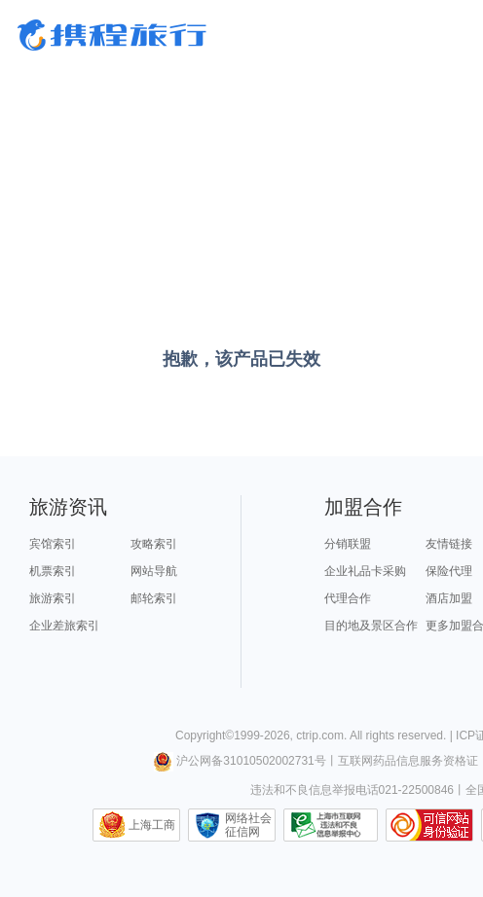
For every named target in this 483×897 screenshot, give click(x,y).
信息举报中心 (330, 825)
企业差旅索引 (64, 625)
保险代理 (449, 571)
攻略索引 (153, 544)
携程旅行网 (112, 35)
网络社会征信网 (248, 825)
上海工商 (152, 825)
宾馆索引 (52, 544)
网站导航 (153, 571)
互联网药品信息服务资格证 (408, 761)
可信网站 (429, 825)
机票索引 (52, 571)
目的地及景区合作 (371, 625)
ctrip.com (320, 735)
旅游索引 (52, 598)
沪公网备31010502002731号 (239, 761)
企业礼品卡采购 (365, 571)
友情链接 (449, 544)
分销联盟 (347, 544)
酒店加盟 (449, 598)
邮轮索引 (153, 598)
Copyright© (204, 735)
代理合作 (347, 598)
